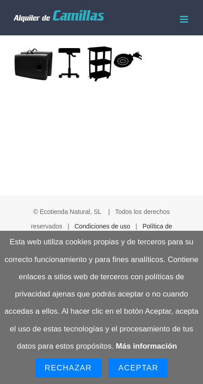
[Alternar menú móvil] (184, 19)
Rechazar (68, 368)
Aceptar (138, 368)
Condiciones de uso (102, 226)
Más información (146, 346)
